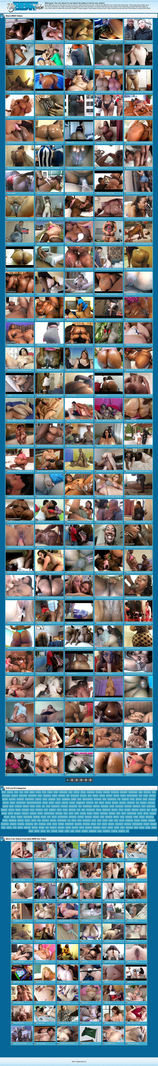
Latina (78, 831)
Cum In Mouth (132, 796)
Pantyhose (55, 806)
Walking (36, 817)
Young (38, 792)
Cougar (127, 810)
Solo (89, 796)
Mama (32, 792)
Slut (78, 810)
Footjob (144, 820)
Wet (83, 810)
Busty (93, 824)
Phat (58, 799)
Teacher (153, 813)
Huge (31, 831)
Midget (41, 827)
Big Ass (152, 796)
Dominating (131, 813)
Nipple (18, 810)
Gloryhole (5, 824)
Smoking (128, 806)
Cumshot (151, 803)
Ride (118, 813)
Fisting (137, 820)
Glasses (13, 824)
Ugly (140, 792)
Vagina (5, 806)
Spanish (96, 806)
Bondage (25, 810)
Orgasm (15, 796)
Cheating (39, 810)
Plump (98, 810)
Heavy (9, 827)
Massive (27, 827)
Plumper (25, 813)
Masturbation (87, 799)
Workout (88, 817)
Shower (114, 810)
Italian (37, 831)
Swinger (123, 803)
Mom (4, 792)
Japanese (90, 792)
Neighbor (96, 827)
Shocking (104, 806)
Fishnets (18, 806)
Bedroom (89, 803)
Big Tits (109, 796)
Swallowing (87, 806)
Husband (20, 799)
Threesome (90, 810)
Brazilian (78, 824)
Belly (49, 824)
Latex (67, 831)
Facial (105, 820)
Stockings (119, 806)
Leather (84, 831)
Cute (116, 820)
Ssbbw (19, 817)
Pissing (5, 803)
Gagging (152, 820)
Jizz (48, 831)
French (116, 796)
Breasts (96, 817)
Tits (140, 796)
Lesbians (106, 831)
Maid (136, 827)
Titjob (59, 810)
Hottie (154, 827)
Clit (119, 799)
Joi (127, 831)
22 (90, 780)
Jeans (43, 831)
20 (81, 780)
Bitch (77, 813)
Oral (14, 827)
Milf (47, 827)
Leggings (92, 831)
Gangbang (66, 799)
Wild (79, 799)
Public (12, 803)
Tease (112, 806)
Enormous (86, 820)
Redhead (109, 817)
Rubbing (129, 817)
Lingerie (122, 831)
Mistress (53, 827)
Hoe (148, 810)
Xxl (43, 806)
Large (148, 827)
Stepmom (47, 796)
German (83, 796)
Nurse (104, 827)
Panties (38, 799)
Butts (124, 813)
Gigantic (52, 810)
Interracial (63, 792)
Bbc (35, 824)
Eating (89, 813)
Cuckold (106, 792)
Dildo (145, 799)
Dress (74, 820)
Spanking (12, 820)
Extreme (12, 799)
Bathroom (106, 810)
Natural (142, 810)
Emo (79, 820)
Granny (10, 792)
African (76, 792)
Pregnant (125, 799)
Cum (99, 824)
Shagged (52, 799)
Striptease (149, 817)
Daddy (73, 799)
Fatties (96, 813)
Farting (83, 813)
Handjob (62, 796)
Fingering (129, 820)
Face (99, 820)
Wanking (59, 813)
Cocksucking (137, 824)
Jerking (54, 831)
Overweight (62, 820)
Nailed (68, 827)
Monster (61, 827)
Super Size (151, 806)
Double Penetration (34, 803)
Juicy (71, 813)
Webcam (135, 810)
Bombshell (69, 824)
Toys (143, 806)
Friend (123, 796)
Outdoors (136, 806)
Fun (48, 817)
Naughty (88, 827)
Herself (11, 810)
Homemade (133, 792)
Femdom (64, 806)
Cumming (29, 824)
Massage (129, 827)
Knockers (72, 817)
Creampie (97, 799)
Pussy (43, 817)
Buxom (111, 824)
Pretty (38, 806)
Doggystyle (80, 803)
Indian (50, 792)
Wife (154, 792)
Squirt (13, 817)
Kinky (32, 806)
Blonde (61, 824)
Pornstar (45, 820)
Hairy (40, 796)
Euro (94, 820)
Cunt (46, 810)
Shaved (138, 799)
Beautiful (123, 792)
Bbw (104, 799)
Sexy (122, 817)
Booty (10, 813)
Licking (114, 831)
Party (132, 799)
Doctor (72, 803)
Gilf (68, 796)
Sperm (27, 820)
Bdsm (104, 824)
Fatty (111, 820)
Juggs (61, 831)
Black (55, 824)
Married (75, 827)
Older (56, 792)
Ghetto (6, 817)
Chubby (112, 813)
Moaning (72, 810)
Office (116, 827)
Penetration (29, 799)
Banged (4, 810)
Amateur (152, 799)
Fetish (122, 820)
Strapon (143, 803)
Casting (80, 817)
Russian (65, 803)
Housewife (32, 796)
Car (137, 803)
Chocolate (119, 824)
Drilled (5, 799)
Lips (72, 831)
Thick (121, 810)
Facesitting (28, 817)
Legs (99, 831)
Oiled (122, 827)
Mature (95, 796)
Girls (32, 810)
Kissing (53, 820)
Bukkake (42, 824)
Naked (4, 813)
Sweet (146, 813)
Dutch (54, 817)
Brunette (86, 824)
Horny (142, 827)
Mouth (20, 827)
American (130, 803)
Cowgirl (153, 824)
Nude (12, 806)
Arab (26, 792)
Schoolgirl (6, 796)
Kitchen (115, 803)
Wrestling (103, 813)
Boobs (40, 813)
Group (154, 810)
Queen (142, 817)
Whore (116, 817)
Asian (45, 799)
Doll (80, 806)
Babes (54, 796)
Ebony (58, 803)
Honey (45, 803)
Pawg (136, 817)
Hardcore (147, 792)
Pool (102, 817)
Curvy (140, 813)
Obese (110, 827)
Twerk (34, 820)
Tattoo (5, 820)
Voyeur (108, 803)
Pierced (20, 820)
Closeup (128, 824)
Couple (146, 824)
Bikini (101, 803)
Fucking (99, 792)
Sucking (33, 813)
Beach (51, 803)
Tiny (21, 792)
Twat (48, 806)
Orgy (65, 813)
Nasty (82, 827)
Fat (69, 820)
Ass (96, 803)
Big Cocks (23, 796)
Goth (3, 827)
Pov (39, 820)
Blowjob (17, 813)
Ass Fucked (21, 803)
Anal (70, 792)
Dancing (21, 824)
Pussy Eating (49, 813)
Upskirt (25, 806)
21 (86, 780)
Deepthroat (112, 799)
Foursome (115, 792)
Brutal (83, 792)
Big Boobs (73, 806)
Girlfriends (75, 796)
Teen (16, 792)
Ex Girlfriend (62, 817)
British (102, 796)
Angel (65, 810)
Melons (34, 827)
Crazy (146, 796)
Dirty (44, 792)
